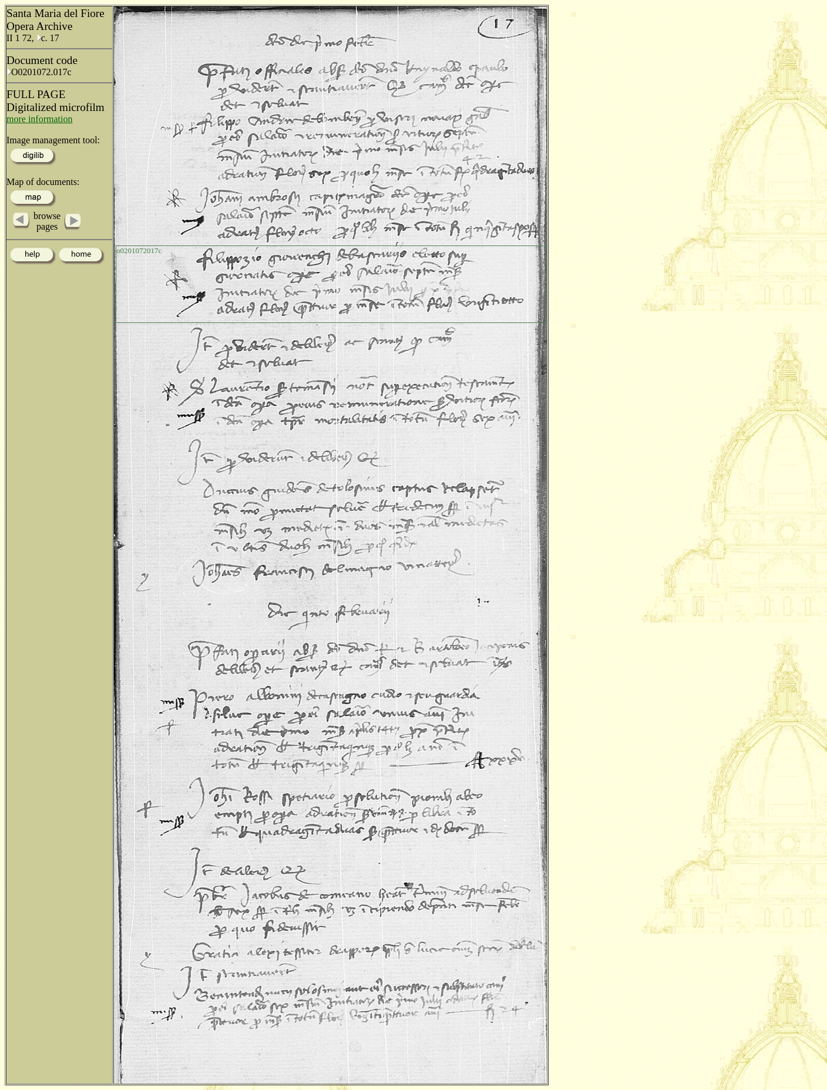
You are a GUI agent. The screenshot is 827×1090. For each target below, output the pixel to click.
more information (39, 119)
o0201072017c (139, 250)
